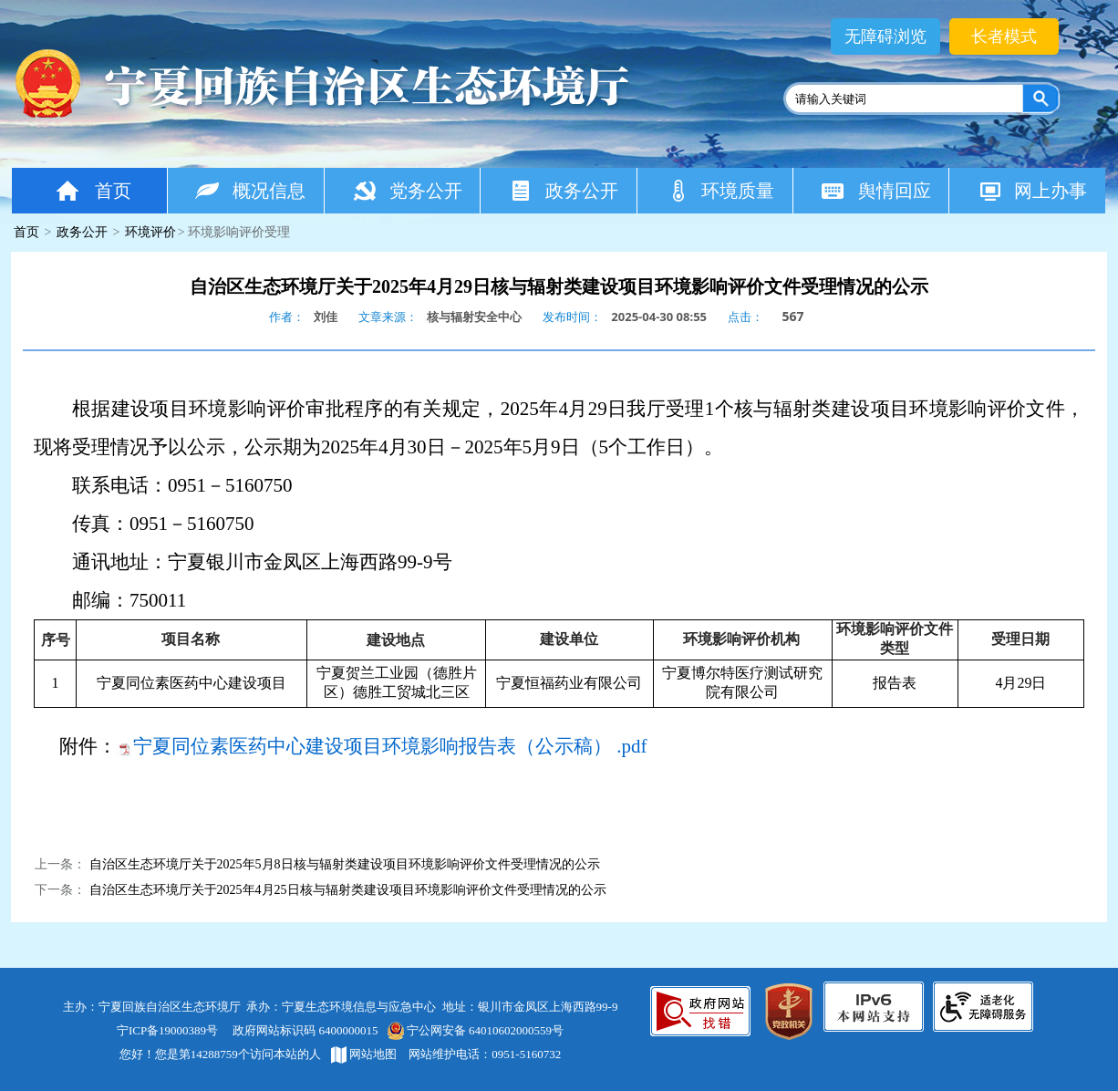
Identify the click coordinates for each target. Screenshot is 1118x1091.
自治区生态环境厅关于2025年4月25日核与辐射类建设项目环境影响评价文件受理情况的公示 (347, 890)
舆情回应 (876, 190)
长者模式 (1004, 36)
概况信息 (250, 190)
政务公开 (563, 190)
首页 (92, 190)
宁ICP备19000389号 (167, 1030)
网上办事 (1032, 190)
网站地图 (364, 1054)
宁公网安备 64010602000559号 (475, 1030)
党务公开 (407, 190)
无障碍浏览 (885, 36)
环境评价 (150, 232)
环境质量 (720, 190)
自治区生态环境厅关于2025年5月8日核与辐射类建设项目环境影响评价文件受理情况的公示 (344, 864)
